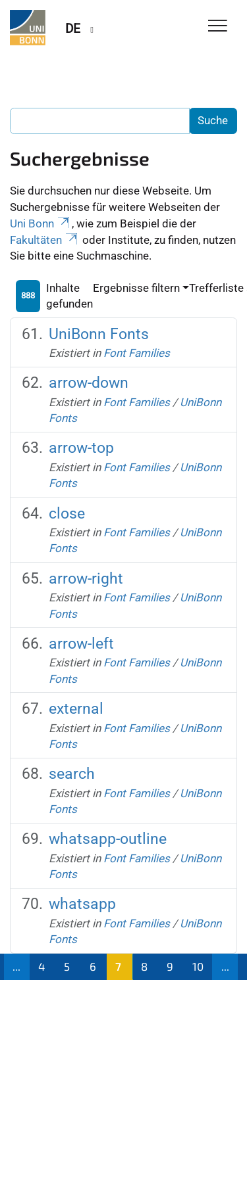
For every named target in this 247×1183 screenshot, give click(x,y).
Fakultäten (45, 239)
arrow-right (86, 579)
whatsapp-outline (108, 839)
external (76, 709)
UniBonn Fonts (99, 334)
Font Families (136, 353)
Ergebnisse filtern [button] (136, 287)
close (67, 513)
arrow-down (88, 383)
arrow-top (81, 448)
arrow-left (81, 644)
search (72, 774)
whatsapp (82, 904)
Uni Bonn (41, 223)
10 (198, 966)
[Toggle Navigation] (217, 26)
